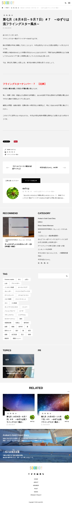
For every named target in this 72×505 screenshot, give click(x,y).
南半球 (20, 326)
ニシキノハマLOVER (45, 249)
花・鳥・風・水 (11, 152)
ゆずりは (13, 149)
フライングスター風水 (12, 154)
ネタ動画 (14, 303)
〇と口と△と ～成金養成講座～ (48, 235)
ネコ (6, 303)
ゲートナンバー (9, 295)
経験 (6, 334)
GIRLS (40, 222)
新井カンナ (8, 330)
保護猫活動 (8, 322)
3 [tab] (19, 235)
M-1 (19, 279)
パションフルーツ (10, 311)
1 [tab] (16, 235)
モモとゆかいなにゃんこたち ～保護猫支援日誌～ (53, 254)
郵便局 (7, 338)
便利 (21, 319)
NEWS (36, 491)
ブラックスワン (9, 315)
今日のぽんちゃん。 (44, 259)
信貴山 (18, 322)
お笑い (27, 279)
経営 (29, 330)
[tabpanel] (18, 232)
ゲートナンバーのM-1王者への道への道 (51, 246)
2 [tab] (17, 235)
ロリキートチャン (10, 319)
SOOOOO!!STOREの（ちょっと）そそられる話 (52, 230)
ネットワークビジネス (11, 307)
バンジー (24, 307)
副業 (6, 326)
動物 (13, 326)
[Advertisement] (53, 366)
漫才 (17, 330)
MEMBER (36, 485)
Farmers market (9, 279)
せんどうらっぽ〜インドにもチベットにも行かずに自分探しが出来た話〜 (53, 240)
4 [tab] (21, 235)
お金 (6, 283)
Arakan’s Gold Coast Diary (47, 218)
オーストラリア (22, 287)
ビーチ (21, 311)
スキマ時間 (8, 299)
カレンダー (8, 291)
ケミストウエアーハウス (23, 291)
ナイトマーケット (21, 299)
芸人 (22, 334)
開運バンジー (17, 338)
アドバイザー (16, 283)
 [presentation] (68, 391)
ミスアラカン (22, 315)
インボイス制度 (9, 287)
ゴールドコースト (23, 295)
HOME (36, 479)
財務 (29, 334)
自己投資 (14, 334)
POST (36, 488)
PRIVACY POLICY (36, 495)
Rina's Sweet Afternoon (45, 225)
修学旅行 (26, 322)
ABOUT (36, 482)
